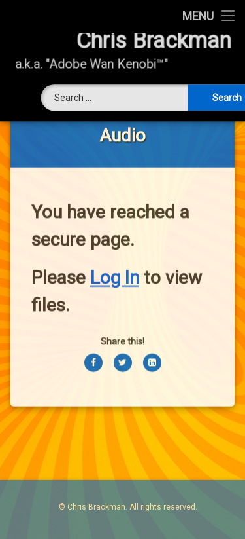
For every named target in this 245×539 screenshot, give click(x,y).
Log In (114, 265)
